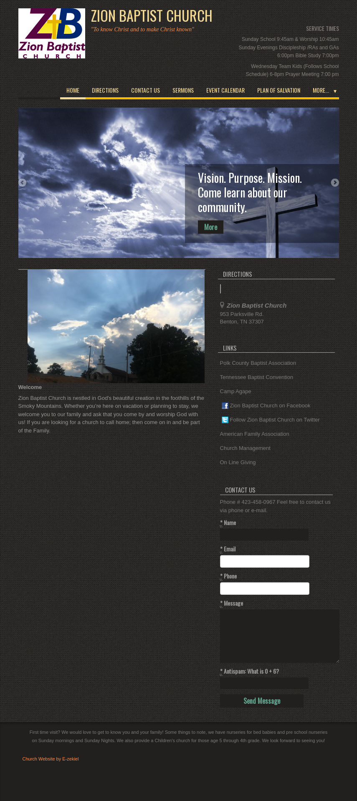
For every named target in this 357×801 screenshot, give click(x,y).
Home (72, 90)
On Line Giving (238, 462)
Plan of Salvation (278, 90)
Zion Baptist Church (152, 15)
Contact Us (145, 90)
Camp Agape (235, 391)
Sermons (183, 90)
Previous (22, 183)
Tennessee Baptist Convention (257, 377)
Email (227, 549)
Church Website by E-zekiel (51, 758)
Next (335, 183)
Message (231, 603)
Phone (228, 576)
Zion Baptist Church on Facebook (266, 405)
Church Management (245, 448)
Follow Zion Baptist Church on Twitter (271, 420)
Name (228, 522)
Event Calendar (225, 90)
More (210, 227)
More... (321, 90)
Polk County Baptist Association (258, 363)
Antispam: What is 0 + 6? (249, 671)
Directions (105, 90)
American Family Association (254, 434)
